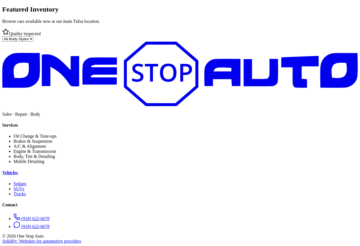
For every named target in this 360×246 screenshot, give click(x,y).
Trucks (20, 193)
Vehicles (10, 172)
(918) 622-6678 (32, 218)
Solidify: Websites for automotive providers (41, 241)
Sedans (20, 183)
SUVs (19, 188)
